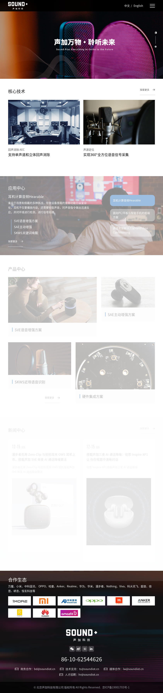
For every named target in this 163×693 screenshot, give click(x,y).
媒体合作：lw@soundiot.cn (126, 669)
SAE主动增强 (23, 231)
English (138, 5)
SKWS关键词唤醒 (26, 237)
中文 (127, 5)
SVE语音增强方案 (26, 225)
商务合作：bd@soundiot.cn (37, 669)
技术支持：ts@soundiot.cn (82, 669)
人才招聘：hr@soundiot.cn (82, 674)
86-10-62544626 (81, 659)
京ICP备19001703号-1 (116, 687)
